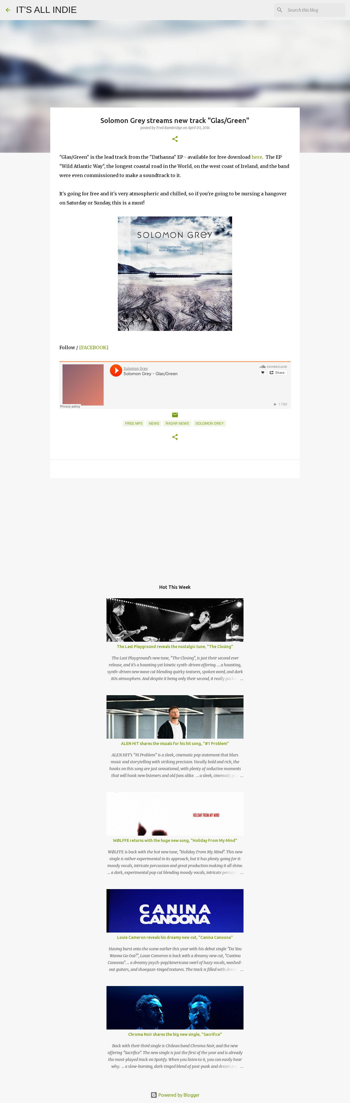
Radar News (177, 424)
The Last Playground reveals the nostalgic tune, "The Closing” (175, 646)
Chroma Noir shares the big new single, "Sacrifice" (175, 1034)
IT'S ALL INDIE (46, 10)
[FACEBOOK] (93, 347)
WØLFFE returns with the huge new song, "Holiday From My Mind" (175, 840)
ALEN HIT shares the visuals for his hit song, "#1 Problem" (175, 743)
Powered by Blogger (175, 1095)
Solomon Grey (210, 424)
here (257, 157)
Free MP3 (133, 424)
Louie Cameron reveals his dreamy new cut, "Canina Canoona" (175, 937)
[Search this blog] (315, 10)
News (154, 424)
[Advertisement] (175, 527)
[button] (175, 139)
